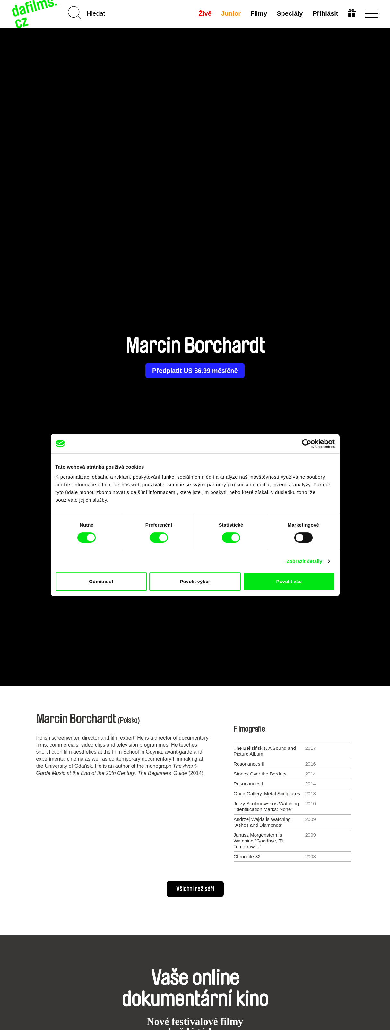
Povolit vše (288, 581)
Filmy (258, 13)
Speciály (290, 13)
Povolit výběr (195, 581)
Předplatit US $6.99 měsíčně (195, 370)
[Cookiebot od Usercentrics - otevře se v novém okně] (307, 443)
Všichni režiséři (195, 889)
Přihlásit (325, 13)
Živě (205, 13)
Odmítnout (101, 581)
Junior (231, 13)
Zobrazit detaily (304, 561)
